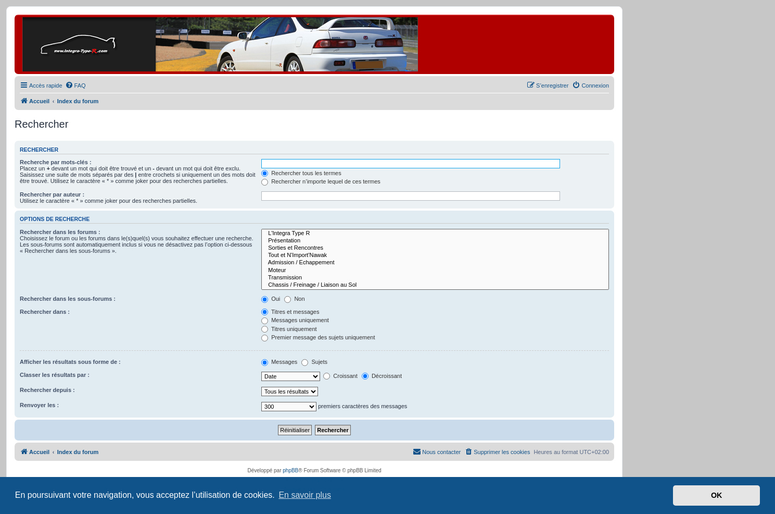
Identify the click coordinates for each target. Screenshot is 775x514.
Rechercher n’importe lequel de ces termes (320, 181)
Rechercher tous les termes (301, 173)
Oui (270, 299)
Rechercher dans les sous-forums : (68, 299)
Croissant (340, 376)
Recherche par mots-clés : (56, 162)
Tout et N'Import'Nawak (435, 255)
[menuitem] (75, 85)
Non (294, 299)
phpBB (290, 470)
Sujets (314, 362)
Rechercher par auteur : (52, 194)
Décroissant (382, 376)
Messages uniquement (295, 320)
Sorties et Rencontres (435, 248)
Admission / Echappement (435, 262)
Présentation (435, 240)
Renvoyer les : (39, 405)
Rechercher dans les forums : (60, 232)
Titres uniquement (289, 329)
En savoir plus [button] (304, 495)
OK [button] (716, 495)
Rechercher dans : (45, 312)
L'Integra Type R (435, 233)
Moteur (435, 270)
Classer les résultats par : (55, 375)
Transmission (435, 278)
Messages (279, 362)
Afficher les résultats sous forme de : (70, 362)
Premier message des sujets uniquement (318, 337)
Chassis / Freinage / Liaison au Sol (435, 285)
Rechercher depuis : (47, 390)
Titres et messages (290, 312)
